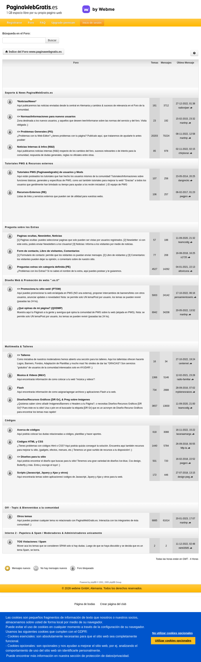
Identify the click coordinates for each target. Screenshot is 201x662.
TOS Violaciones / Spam (31, 541)
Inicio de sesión (92, 22)
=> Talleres (23, 355)
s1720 (184, 257)
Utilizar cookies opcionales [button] (173, 640)
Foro (31, 22)
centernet (184, 363)
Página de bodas (84, 604)
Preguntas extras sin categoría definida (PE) (43, 266)
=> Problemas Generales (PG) (35, 131)
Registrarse (14, 22)
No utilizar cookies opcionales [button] (172, 633)
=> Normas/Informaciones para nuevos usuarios (46, 116)
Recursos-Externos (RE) (32, 192)
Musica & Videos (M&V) (31, 375)
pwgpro (184, 196)
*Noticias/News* (26, 101)
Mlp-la (184, 448)
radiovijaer (183, 107)
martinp (184, 122)
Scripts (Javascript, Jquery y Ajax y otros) (42, 472)
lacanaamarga (183, 434)
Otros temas (24, 516)
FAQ (43, 22)
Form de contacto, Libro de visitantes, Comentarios (48, 250)
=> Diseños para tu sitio (31, 456)
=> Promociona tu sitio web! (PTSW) (39, 288)
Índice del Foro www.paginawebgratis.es (33, 51)
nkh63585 (184, 548)
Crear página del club (113, 604)
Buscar (52, 40)
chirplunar (184, 153)
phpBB (94, 582)
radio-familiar (184, 379)
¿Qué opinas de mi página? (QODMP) (39, 308)
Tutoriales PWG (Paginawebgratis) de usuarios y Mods (50, 172)
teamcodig (183, 242)
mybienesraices (184, 392)
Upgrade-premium (63, 22)
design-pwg (184, 476)
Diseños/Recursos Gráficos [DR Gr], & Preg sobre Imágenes (53, 399)
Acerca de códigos (28, 429)
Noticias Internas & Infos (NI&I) (36, 146)
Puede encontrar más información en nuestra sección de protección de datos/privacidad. (67, 655)
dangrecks (183, 180)
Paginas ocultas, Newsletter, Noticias (39, 235)
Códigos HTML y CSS (30, 441)
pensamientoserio (184, 297)
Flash (20, 387)
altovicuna (183, 271)
